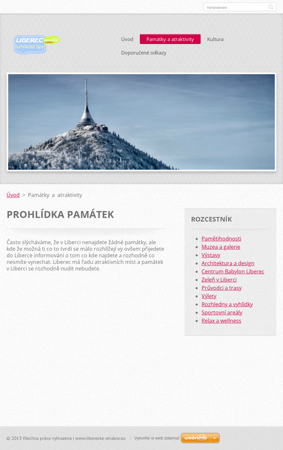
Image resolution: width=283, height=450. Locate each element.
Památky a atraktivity (170, 39)
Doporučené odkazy (143, 52)
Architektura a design (228, 263)
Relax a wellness (221, 320)
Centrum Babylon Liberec (233, 271)
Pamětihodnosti (221, 238)
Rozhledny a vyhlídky (227, 304)
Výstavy (211, 255)
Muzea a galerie (221, 246)
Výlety (209, 296)
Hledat (270, 7)
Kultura (215, 39)
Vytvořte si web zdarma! (157, 438)
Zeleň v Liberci (219, 279)
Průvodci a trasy (222, 287)
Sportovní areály (222, 312)
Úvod (127, 39)
